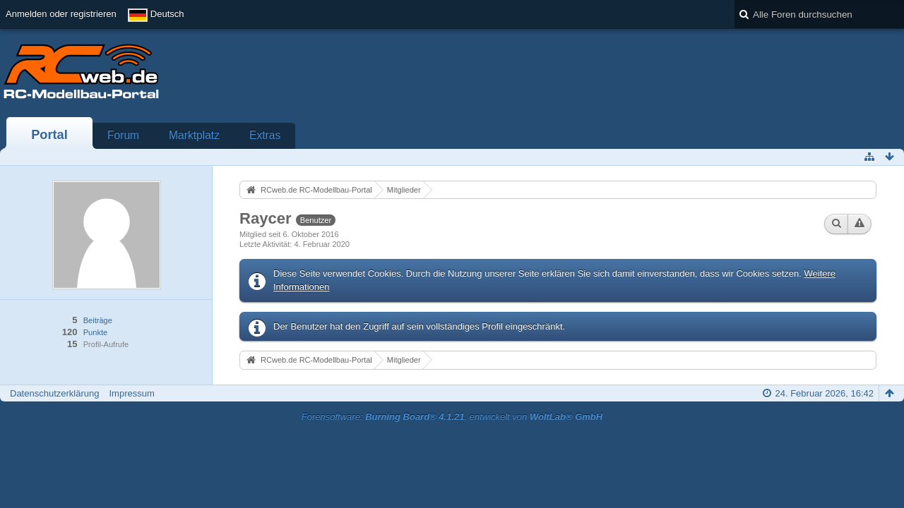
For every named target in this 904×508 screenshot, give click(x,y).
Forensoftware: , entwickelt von (452, 416)
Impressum (131, 393)
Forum (123, 135)
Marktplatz (194, 135)
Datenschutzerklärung (54, 393)
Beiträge (97, 320)
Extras (264, 135)
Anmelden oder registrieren (61, 13)
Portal (49, 135)
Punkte (95, 332)
